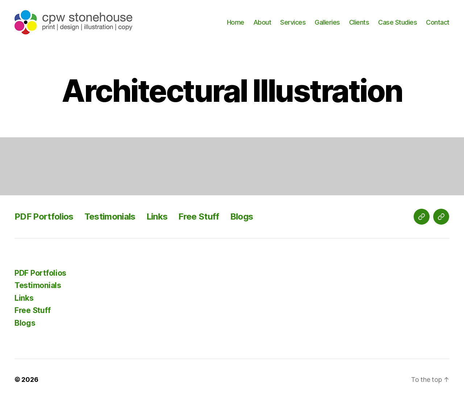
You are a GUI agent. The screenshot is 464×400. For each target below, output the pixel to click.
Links (157, 216)
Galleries (327, 22)
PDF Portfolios (44, 216)
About (262, 22)
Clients (359, 22)
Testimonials (110, 216)
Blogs (241, 216)
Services (293, 22)
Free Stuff (198, 216)
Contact (438, 22)
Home (235, 22)
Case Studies (397, 22)
